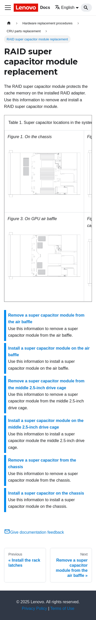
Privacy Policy (34, 608)
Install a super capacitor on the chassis (46, 493)
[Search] (86, 8)
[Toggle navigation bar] (8, 7)
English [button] (64, 7)
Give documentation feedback (34, 532)
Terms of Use (62, 608)
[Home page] (9, 23)
